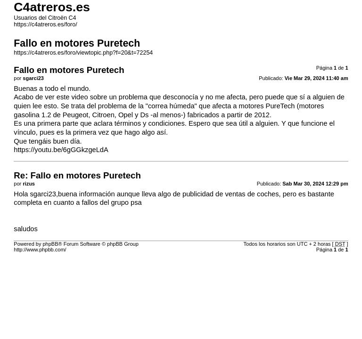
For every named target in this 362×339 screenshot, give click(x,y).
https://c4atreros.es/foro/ (45, 24)
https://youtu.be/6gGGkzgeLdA (61, 149)
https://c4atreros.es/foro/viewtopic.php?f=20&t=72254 (83, 52)
